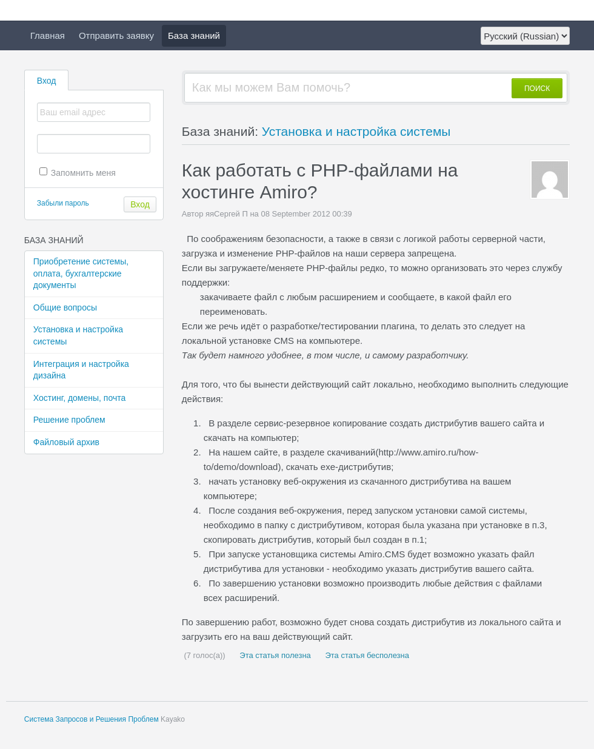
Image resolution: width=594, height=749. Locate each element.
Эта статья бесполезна (366, 655)
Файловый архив (66, 442)
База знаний (194, 35)
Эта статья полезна (274, 655)
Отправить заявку (116, 35)
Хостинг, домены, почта (79, 398)
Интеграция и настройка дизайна (81, 370)
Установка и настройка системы (78, 335)
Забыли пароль (63, 203)
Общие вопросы (65, 307)
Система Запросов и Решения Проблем (91, 719)
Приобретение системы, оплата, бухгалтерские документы (80, 273)
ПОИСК (537, 88)
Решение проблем (69, 420)
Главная (47, 35)
